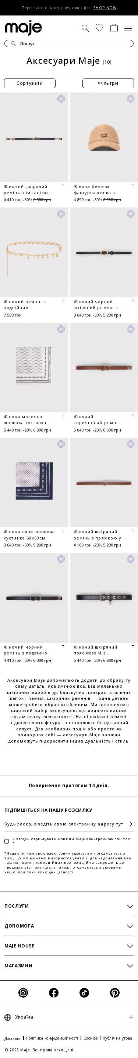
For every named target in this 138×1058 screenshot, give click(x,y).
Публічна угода (117, 1038)
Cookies (91, 1038)
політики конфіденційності (46, 872)
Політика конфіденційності (52, 1038)
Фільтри (108, 83)
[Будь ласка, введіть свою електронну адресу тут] (69, 824)
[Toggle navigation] (128, 27)
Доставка (12, 1038)
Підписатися (128, 824)
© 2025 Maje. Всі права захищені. (39, 1049)
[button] (99, 27)
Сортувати (30, 83)
